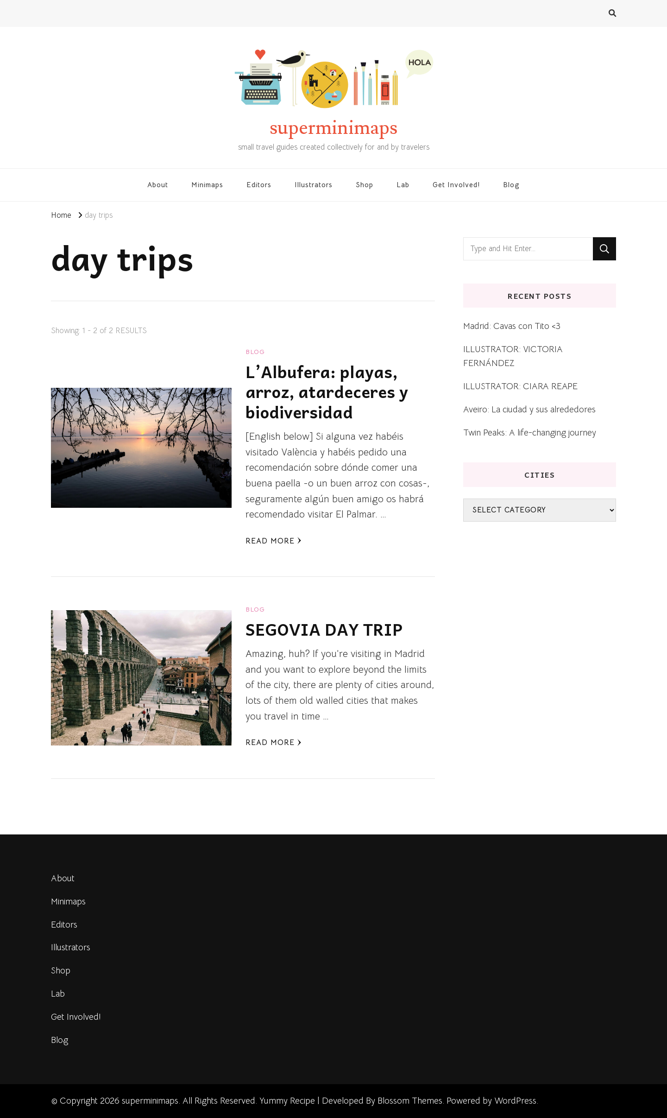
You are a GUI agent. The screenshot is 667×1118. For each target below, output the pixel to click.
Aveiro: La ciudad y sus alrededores (529, 409)
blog (255, 351)
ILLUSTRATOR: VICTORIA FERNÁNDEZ (513, 356)
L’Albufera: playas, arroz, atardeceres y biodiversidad (326, 391)
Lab (402, 184)
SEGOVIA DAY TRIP (324, 629)
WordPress (515, 1100)
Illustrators (314, 184)
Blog (511, 184)
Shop (364, 184)
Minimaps (207, 184)
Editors (258, 184)
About (157, 184)
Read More (273, 541)
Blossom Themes (410, 1100)
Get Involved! (456, 184)
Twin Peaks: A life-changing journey (529, 432)
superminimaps (333, 127)
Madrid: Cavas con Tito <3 (511, 326)
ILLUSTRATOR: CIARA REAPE (520, 386)
